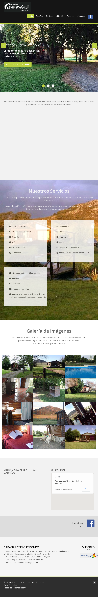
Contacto (81, 16)
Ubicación (60, 16)
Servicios (49, 16)
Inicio (31, 16)
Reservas (70, 16)
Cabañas (39, 16)
